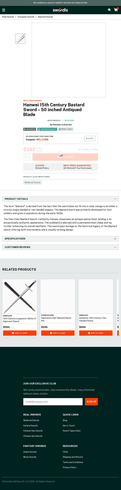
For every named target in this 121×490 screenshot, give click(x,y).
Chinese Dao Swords (33, 431)
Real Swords (8, 17)
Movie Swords (29, 457)
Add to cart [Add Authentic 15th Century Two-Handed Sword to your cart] (96, 333)
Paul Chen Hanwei (32, 101)
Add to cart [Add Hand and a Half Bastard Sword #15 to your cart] (58, 333)
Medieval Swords (33, 182)
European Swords (26, 17)
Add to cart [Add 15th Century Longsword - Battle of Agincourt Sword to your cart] (20, 333)
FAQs (65, 452)
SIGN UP (87, 401)
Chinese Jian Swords (32, 436)
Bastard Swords (45, 17)
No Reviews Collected (61, 124)
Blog (65, 420)
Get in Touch (69, 425)
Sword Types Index (72, 431)
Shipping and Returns (73, 457)
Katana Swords (30, 425)
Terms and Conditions (73, 462)
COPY (89, 138)
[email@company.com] (48, 401)
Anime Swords (30, 452)
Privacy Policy (69, 467)
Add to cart (65, 157)
